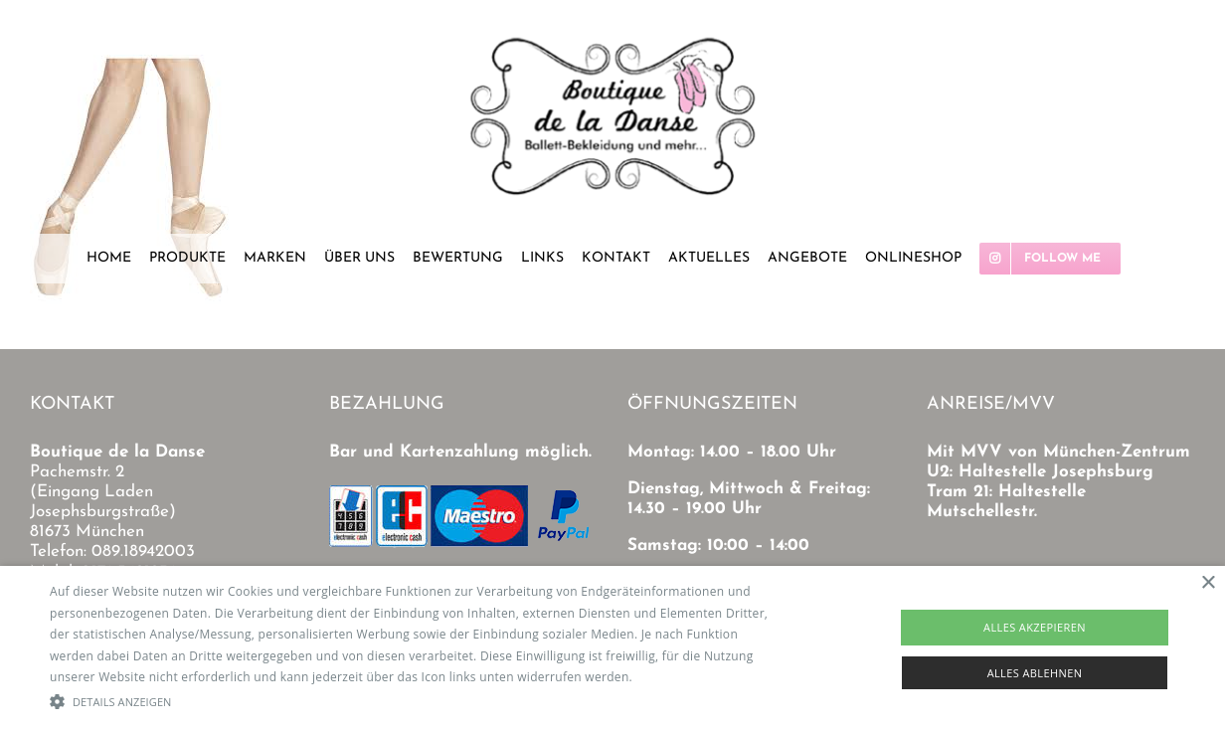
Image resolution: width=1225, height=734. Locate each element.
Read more (667, 676)
